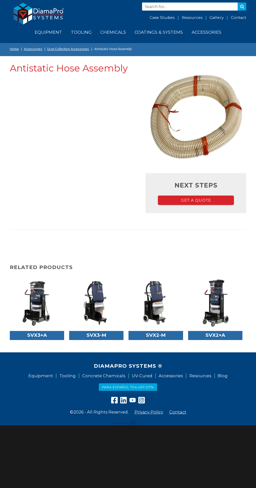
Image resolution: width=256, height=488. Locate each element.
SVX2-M (156, 335)
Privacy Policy (149, 412)
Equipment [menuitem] (48, 32)
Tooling (67, 375)
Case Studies (162, 17)
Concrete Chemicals (103, 375)
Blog (223, 375)
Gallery (216, 17)
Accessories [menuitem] (206, 32)
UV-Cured (142, 375)
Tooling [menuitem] (81, 32)
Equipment (40, 375)
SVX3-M (96, 335)
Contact (238, 17)
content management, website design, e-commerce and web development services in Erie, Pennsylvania (128, 422)
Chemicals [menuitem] (113, 32)
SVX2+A (215, 335)
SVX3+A (37, 335)
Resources (192, 17)
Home (14, 49)
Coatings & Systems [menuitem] (159, 32)
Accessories (33, 49)
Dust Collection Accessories (68, 49)
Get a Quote (196, 200)
